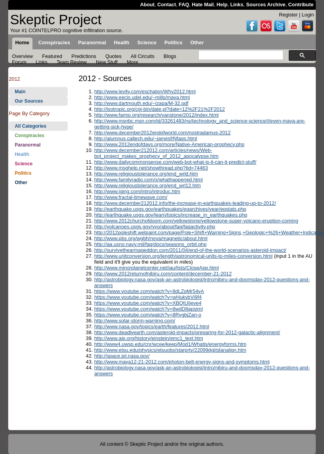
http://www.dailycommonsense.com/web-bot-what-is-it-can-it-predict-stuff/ (175, 162)
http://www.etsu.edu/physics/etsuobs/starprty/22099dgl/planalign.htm (170, 350)
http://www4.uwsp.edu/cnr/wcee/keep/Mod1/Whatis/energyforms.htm (170, 344)
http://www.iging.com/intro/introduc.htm (137, 191)
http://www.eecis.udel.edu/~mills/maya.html (142, 97)
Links (236, 4)
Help (222, 4)
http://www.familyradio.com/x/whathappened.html (148, 180)
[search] (240, 55)
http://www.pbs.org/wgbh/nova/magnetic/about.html (151, 238)
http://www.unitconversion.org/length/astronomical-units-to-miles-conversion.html (183, 256)
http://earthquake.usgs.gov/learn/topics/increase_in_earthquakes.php (170, 215)
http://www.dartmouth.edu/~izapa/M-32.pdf (141, 103)
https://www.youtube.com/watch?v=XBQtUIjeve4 (148, 303)
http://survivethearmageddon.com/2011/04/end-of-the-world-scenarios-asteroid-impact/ (190, 250)
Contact (166, 4)
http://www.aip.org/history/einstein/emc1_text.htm (148, 338)
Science (23, 163)
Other (21, 182)
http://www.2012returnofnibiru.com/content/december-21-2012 (163, 274)
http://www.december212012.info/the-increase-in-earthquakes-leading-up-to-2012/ (185, 203)
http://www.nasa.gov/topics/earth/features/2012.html (151, 326)
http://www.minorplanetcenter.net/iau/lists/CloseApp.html (156, 268)
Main (20, 91)
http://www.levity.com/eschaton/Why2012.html (145, 91)
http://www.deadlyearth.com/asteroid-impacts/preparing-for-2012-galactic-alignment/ (187, 332)
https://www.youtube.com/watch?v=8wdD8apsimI (148, 309)
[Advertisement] (38, 312)
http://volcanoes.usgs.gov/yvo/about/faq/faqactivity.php (154, 227)
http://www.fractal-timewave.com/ (130, 197)
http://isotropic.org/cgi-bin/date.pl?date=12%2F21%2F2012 (159, 109)
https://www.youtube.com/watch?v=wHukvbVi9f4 (148, 297)
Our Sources (29, 101)
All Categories (31, 126)
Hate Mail (203, 4)
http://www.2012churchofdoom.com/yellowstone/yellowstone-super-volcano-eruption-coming (196, 221)
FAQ (184, 4)
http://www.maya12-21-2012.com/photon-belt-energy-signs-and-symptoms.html (182, 362)
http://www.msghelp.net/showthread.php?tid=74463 (151, 168)
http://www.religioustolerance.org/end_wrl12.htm (147, 185)
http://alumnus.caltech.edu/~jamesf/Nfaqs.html (145, 138)
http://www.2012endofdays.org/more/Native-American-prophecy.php (169, 144)
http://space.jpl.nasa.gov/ (122, 356)
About (147, 4)
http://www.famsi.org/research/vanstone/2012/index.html (156, 115)
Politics (23, 173)
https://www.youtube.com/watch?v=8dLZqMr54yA (149, 291)
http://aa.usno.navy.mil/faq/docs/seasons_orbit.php (150, 244)
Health (22, 154)
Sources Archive (266, 4)
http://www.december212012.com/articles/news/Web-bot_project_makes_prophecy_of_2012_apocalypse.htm (156, 153)
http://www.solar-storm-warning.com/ (134, 321)
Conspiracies (29, 135)
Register (288, 15)
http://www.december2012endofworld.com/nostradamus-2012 (162, 133)
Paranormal (28, 145)
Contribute (301, 4)
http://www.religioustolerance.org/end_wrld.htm (146, 174)
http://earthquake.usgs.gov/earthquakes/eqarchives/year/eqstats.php (170, 209)
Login (308, 15)
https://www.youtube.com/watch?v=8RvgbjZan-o (148, 315)
